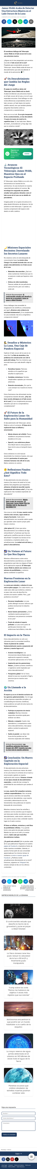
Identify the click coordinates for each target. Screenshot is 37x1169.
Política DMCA (11, 1166)
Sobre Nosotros (20, 1166)
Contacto (10, 1165)
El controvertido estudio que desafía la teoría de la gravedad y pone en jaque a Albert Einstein (27, 888)
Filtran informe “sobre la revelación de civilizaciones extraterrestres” (9, 888)
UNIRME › (27, 154)
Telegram (23, 862)
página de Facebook (10, 846)
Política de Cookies (19, 1165)
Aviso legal (4, 1165)
